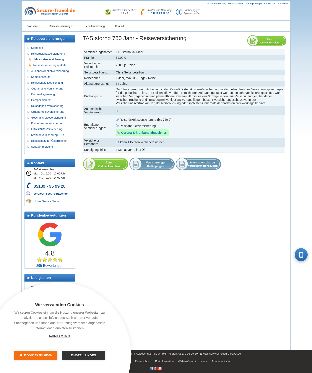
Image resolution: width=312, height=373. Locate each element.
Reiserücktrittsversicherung (48, 53)
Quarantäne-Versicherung (47, 88)
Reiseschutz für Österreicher (49, 140)
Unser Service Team (46, 201)
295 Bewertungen (49, 265)
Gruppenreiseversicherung (47, 111)
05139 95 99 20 (160, 13)
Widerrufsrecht (187, 361)
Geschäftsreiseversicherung (48, 117)
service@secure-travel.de (51, 193)
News (203, 361)
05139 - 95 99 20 (49, 186)
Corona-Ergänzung (43, 94)
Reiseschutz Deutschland (47, 82)
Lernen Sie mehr (59, 335)
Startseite (283, 3)
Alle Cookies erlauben (36, 355)
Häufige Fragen (254, 3)
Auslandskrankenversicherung (50, 71)
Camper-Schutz (40, 100)
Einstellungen (83, 355)
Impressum (270, 3)
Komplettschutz (40, 76)
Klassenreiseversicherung (47, 123)
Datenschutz (143, 361)
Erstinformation (236, 3)
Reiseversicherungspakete (49, 65)
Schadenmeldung (216, 3)
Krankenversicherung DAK (47, 135)
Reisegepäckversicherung (47, 106)
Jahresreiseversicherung (48, 59)
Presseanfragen (221, 361)
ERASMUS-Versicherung (46, 129)
